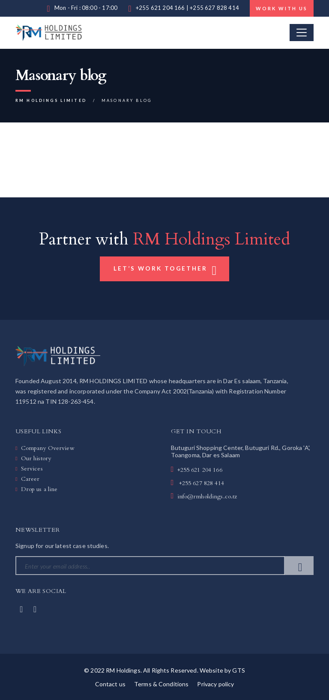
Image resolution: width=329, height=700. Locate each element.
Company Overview (48, 448)
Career (30, 479)
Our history (36, 458)
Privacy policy (215, 684)
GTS (238, 670)
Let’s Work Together (166, 269)
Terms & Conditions (161, 684)
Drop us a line (39, 489)
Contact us (110, 684)
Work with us (282, 8)
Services (32, 469)
